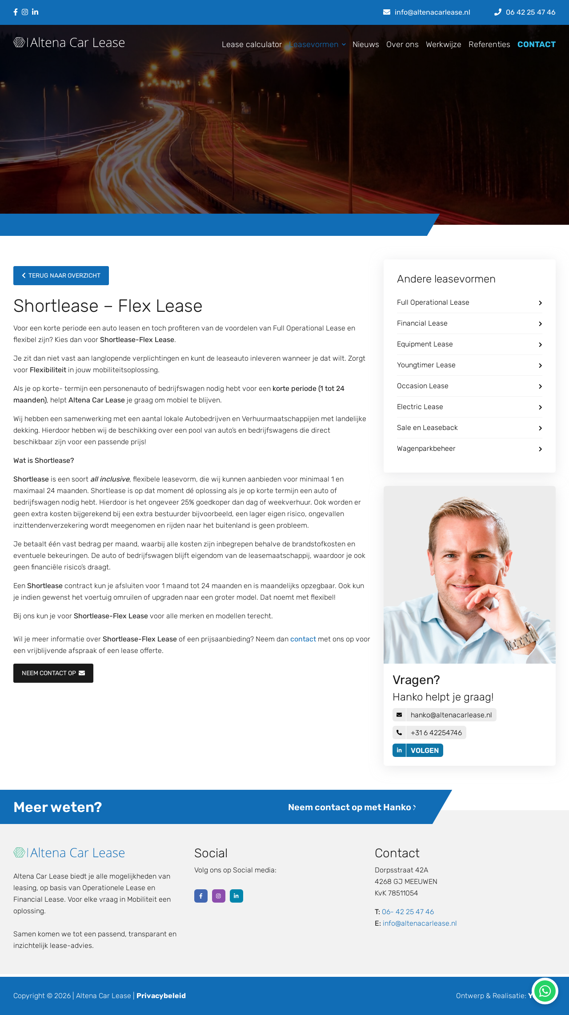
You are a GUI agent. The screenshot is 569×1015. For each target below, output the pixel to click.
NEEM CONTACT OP (53, 673)
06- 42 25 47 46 (408, 912)
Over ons (402, 44)
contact (303, 639)
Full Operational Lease (469, 302)
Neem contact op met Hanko (352, 807)
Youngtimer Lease (469, 365)
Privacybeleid (161, 995)
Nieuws (366, 44)
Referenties (489, 44)
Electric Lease (469, 406)
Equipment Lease (469, 344)
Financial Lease (469, 323)
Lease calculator (252, 44)
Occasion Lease (469, 386)
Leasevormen (315, 44)
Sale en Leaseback (469, 427)
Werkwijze (443, 44)
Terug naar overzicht (61, 275)
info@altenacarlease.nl (420, 923)
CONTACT (536, 44)
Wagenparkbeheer (469, 448)
